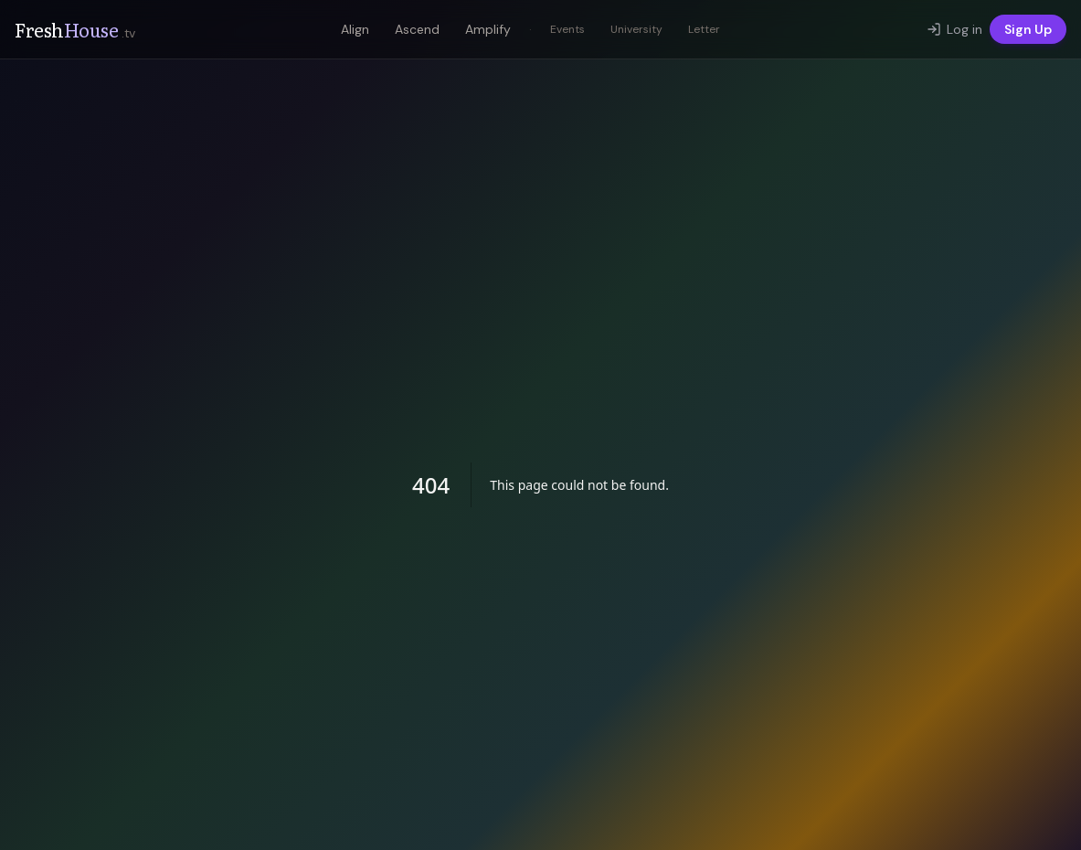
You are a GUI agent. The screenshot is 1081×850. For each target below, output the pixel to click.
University (636, 29)
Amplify (488, 29)
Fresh (75, 29)
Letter (704, 29)
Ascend (417, 29)
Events (567, 29)
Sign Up (1028, 29)
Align (355, 29)
